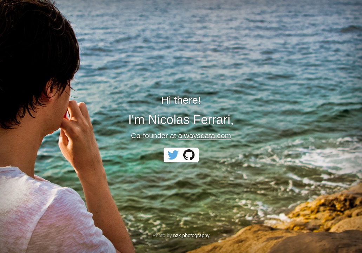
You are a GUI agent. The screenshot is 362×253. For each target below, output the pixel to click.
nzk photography (191, 235)
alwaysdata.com (204, 135)
